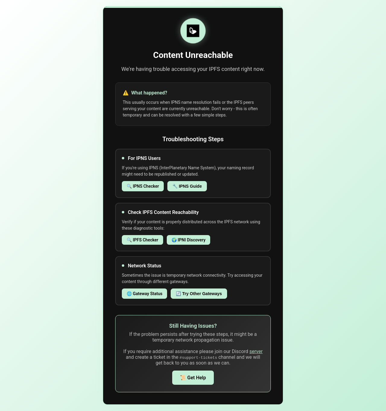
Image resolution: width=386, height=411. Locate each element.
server (256, 351)
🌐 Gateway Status (144, 293)
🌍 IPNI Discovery (189, 239)
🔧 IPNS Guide (187, 186)
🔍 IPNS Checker (143, 186)
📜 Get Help (193, 378)
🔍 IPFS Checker (142, 239)
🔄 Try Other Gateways (199, 293)
